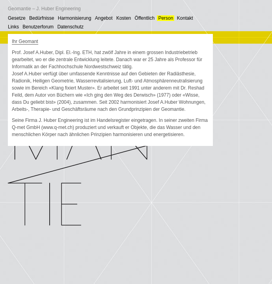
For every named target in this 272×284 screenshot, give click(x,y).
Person (165, 18)
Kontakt (185, 18)
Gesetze (17, 18)
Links (13, 27)
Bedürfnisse (41, 18)
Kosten (123, 18)
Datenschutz (70, 27)
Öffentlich (145, 18)
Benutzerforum (38, 27)
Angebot (104, 18)
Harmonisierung (74, 18)
